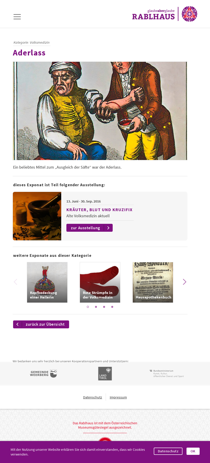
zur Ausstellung (91, 228)
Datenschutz (168, 451)
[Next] (184, 282)
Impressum (118, 397)
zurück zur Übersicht (39, 324)
